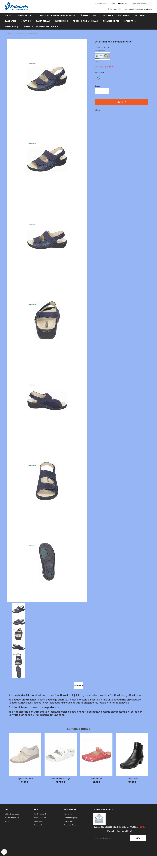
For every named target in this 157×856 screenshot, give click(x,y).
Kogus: (97, 86)
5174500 (112, 4)
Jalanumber (99, 72)
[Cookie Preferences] (4, 852)
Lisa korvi (121, 102)
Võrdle (97, 110)
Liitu (138, 838)
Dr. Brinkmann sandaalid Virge (25, 33)
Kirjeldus (78, 685)
